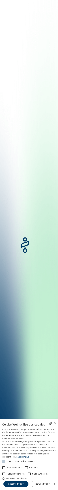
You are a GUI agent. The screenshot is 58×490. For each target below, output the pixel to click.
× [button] (54, 423)
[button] (29, 478)
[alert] (29, 454)
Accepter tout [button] (16, 484)
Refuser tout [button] (42, 484)
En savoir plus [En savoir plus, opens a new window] (22, 457)
